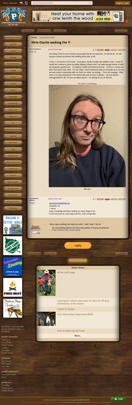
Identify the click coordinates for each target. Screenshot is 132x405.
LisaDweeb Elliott (34, 199)
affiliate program (44, 402)
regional (13, 136)
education (13, 142)
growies (13, 44)
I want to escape (66, 309)
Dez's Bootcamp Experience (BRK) (75, 314)
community (13, 103)
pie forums (13, 195)
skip (12, 149)
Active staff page (66, 272)
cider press (13, 169)
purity (13, 90)
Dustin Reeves (35, 49)
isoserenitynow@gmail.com (59, 203)
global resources (12, 162)
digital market (13, 182)
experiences (13, 156)
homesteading (13, 64)
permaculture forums (13, 38)
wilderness (13, 110)
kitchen (13, 83)
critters (13, 51)
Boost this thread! (78, 260)
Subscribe (13, 3)
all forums (13, 208)
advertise (34, 402)
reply (78, 245)
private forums (13, 202)
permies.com (13, 188)
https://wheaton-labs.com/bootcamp (66, 230)
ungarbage (13, 97)
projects (13, 175)
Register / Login (122, 3)
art (13, 123)
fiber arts (13, 116)
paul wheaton (96, 402)
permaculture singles (47, 37)
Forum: (34, 37)
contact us (25, 402)
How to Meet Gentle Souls (71, 330)
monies (13, 77)
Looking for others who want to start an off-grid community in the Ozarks (83, 302)
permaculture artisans (13, 129)
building (13, 57)
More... (78, 336)
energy (13, 70)
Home (5, 3)
